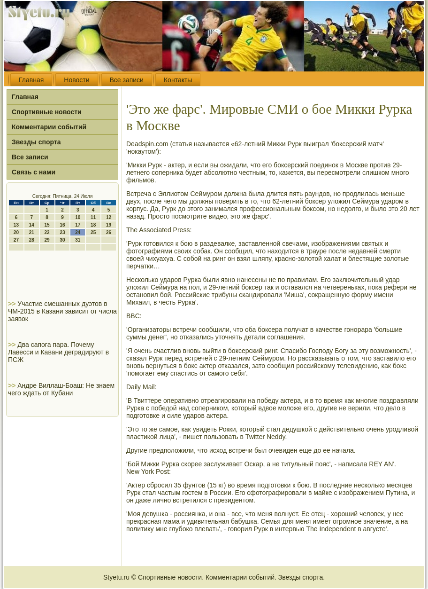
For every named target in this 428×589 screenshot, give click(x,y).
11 (93, 217)
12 (108, 217)
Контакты (178, 80)
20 (16, 232)
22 (47, 232)
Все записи (127, 80)
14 (31, 225)
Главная (31, 80)
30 (62, 240)
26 (108, 232)
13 (16, 225)
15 (47, 225)
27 (16, 240)
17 (77, 225)
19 (108, 225)
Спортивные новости (47, 112)
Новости (76, 80)
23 (62, 232)
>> (12, 303)
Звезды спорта (36, 142)
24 (77, 232)
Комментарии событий (49, 127)
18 (93, 225)
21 (31, 232)
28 (31, 240)
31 (77, 240)
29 (47, 240)
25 (93, 232)
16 (62, 225)
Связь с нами (33, 172)
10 (77, 217)
